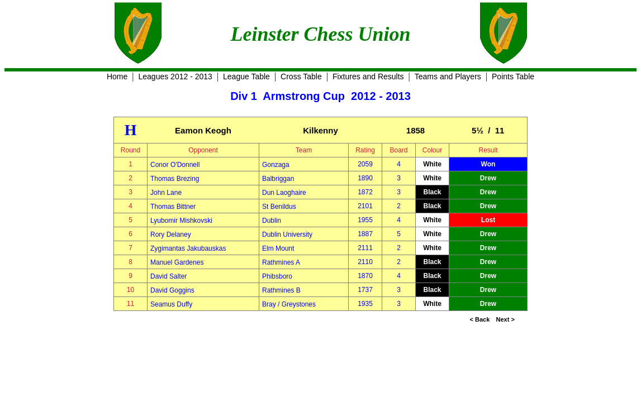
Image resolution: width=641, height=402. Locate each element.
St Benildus (279, 206)
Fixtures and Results (368, 76)
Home (117, 76)
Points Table (513, 76)
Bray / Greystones (289, 304)
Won (488, 164)
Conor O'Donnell (175, 165)
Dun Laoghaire (284, 193)
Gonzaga (275, 165)
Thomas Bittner (173, 206)
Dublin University (287, 234)
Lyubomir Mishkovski (181, 220)
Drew (488, 178)
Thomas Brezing (174, 179)
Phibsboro (277, 276)
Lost (488, 220)
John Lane (166, 193)
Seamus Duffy (171, 304)
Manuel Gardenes (176, 262)
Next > (505, 319)
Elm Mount (278, 248)
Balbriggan (278, 179)
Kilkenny (320, 130)
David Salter (168, 276)
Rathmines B (281, 290)
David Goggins (172, 290)
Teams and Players (448, 76)
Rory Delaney (170, 234)
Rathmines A (281, 262)
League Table (246, 76)
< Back (480, 319)
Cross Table (301, 76)
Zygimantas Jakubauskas (188, 248)
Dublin (271, 220)
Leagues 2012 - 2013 (175, 76)
